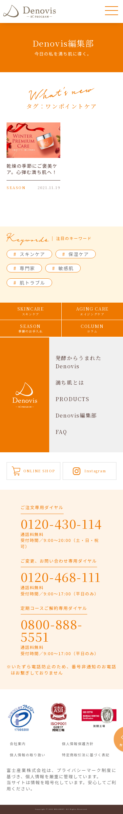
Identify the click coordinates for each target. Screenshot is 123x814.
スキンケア (29, 254)
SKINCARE (30, 311)
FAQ (61, 432)
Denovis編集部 (76, 415)
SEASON (30, 328)
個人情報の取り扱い (28, 754)
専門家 (24, 268)
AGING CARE (92, 311)
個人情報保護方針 (78, 743)
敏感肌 (63, 268)
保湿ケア (75, 254)
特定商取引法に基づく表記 (86, 754)
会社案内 (18, 743)
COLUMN (92, 328)
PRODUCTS (72, 399)
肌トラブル (29, 282)
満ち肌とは (69, 382)
